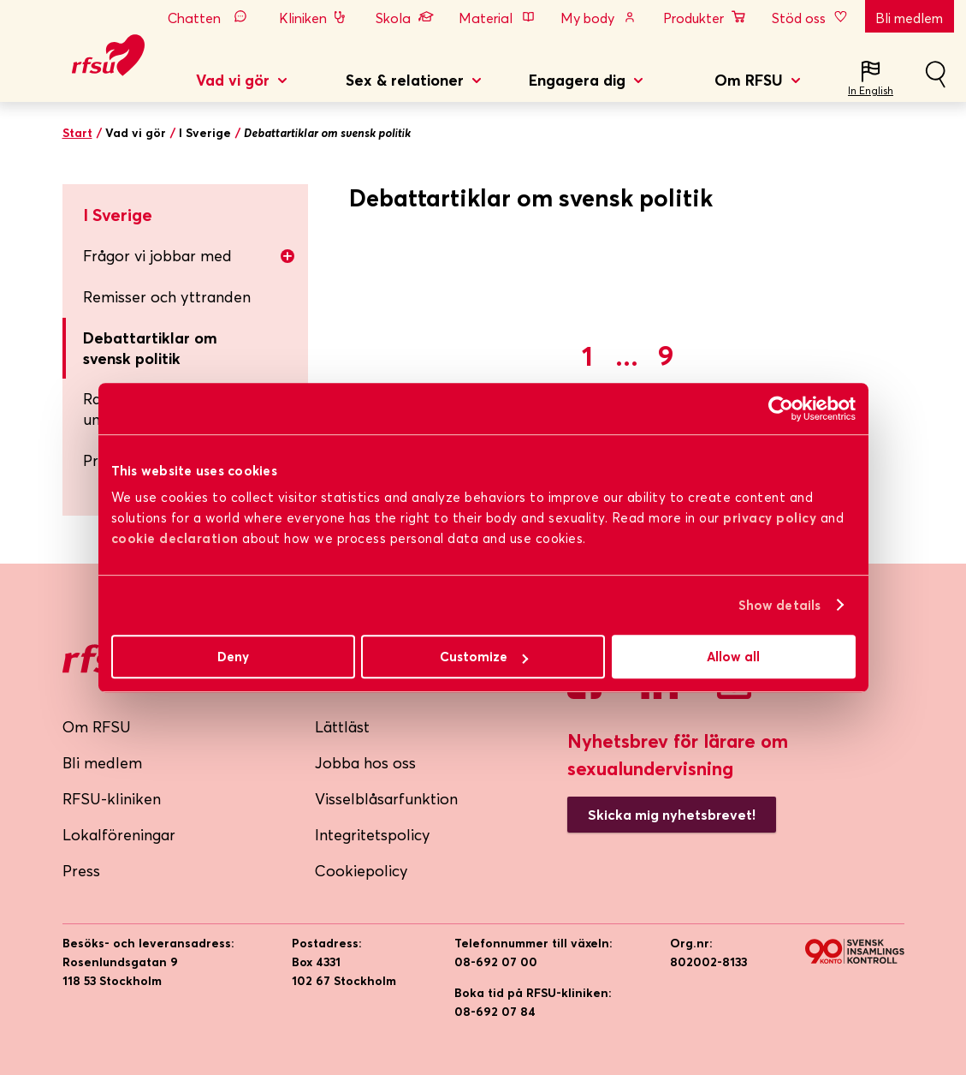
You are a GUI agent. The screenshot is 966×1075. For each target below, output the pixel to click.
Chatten (211, 18)
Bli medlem (909, 18)
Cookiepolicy (361, 871)
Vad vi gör (233, 80)
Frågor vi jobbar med (189, 256)
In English (870, 90)
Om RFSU (748, 80)
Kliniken (314, 18)
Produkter (705, 18)
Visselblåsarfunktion (386, 799)
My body (598, 18)
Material (497, 18)
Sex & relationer (405, 80)
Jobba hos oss (365, 763)
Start (77, 132)
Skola (405, 18)
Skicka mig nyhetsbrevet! (672, 814)
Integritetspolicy (372, 835)
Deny (233, 656)
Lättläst (342, 727)
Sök (935, 81)
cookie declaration (175, 538)
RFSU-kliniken (111, 799)
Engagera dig (577, 80)
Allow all (733, 656)
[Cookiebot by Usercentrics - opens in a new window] (781, 408)
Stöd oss (811, 18)
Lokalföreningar (118, 835)
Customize (484, 656)
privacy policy (769, 518)
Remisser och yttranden (167, 297)
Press (81, 871)
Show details (779, 605)
